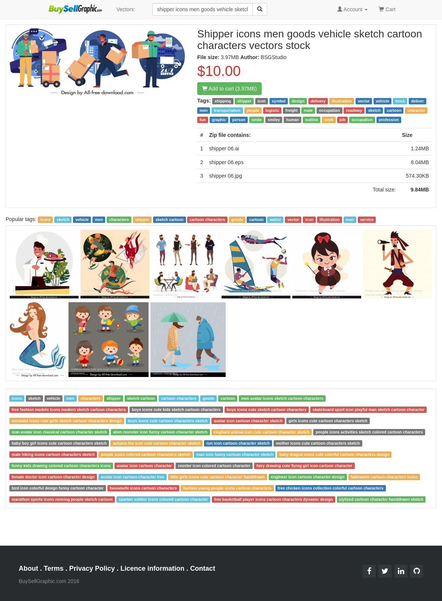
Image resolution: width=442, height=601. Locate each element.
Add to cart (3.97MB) (229, 89)
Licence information (153, 568)
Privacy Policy (92, 568)
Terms (54, 568)
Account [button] (352, 9)
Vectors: (125, 9)
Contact (202, 568)
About (28, 568)
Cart (387, 8)
